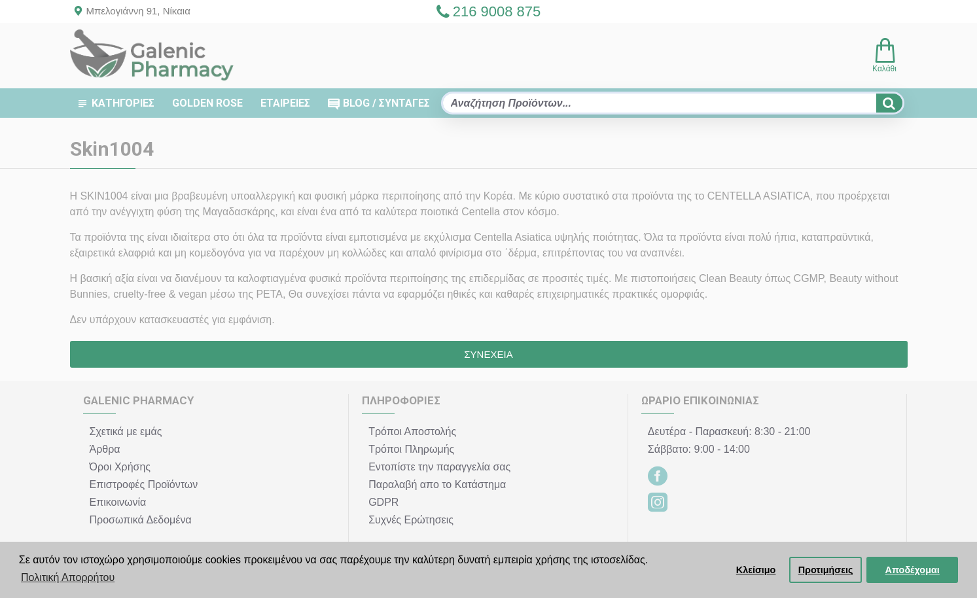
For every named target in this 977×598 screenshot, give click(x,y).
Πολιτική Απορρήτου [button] (68, 577)
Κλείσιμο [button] (756, 570)
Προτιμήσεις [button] (825, 570)
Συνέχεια (488, 354)
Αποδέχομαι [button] (912, 570)
